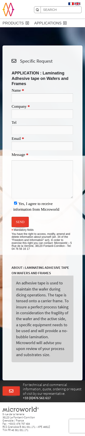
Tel (14, 122)
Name (18, 90)
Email (18, 138)
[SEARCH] (37, 9)
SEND (20, 222)
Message (20, 154)
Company (21, 106)
